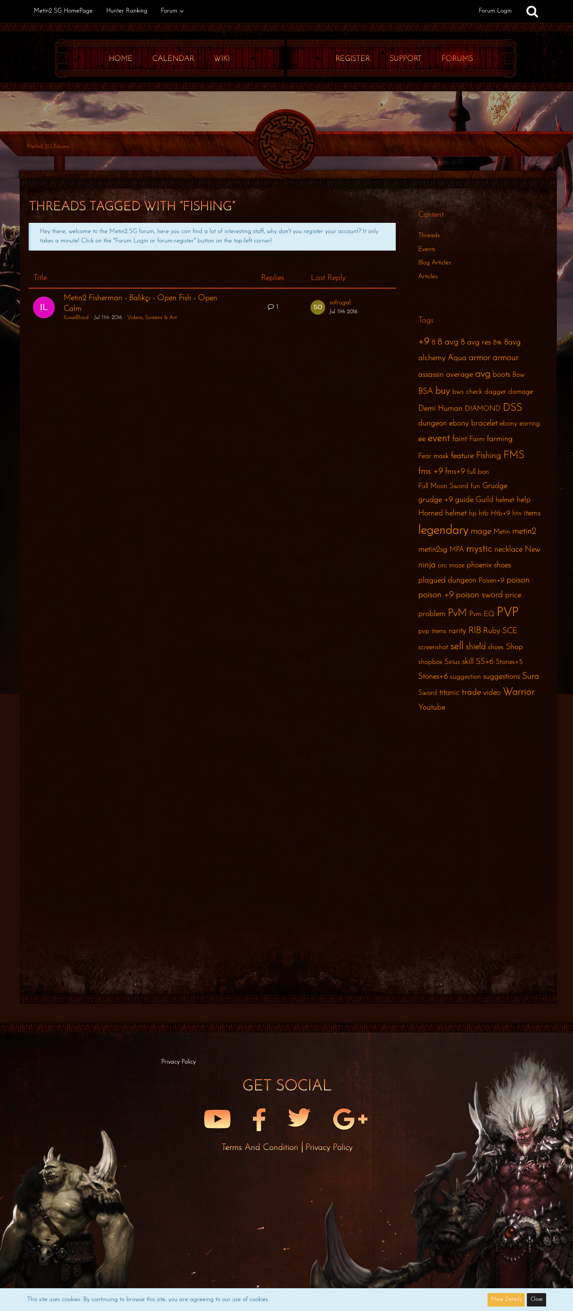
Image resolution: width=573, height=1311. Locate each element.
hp (472, 513)
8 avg (447, 342)
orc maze (451, 565)
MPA (456, 549)
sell (456, 647)
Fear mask (433, 456)
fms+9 (455, 472)
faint (459, 439)
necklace (508, 549)
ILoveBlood (76, 317)
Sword (427, 693)
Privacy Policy (328, 1147)
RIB (474, 630)
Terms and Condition (261, 1147)
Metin (501, 532)
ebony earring (520, 423)
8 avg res (476, 342)
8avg (512, 342)
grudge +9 (435, 500)
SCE (509, 631)
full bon (478, 472)
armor (479, 357)
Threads (429, 235)
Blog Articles (434, 263)
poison (518, 580)
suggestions (501, 677)
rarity (457, 631)
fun (475, 486)
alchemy (431, 358)
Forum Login (495, 11)
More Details (506, 1299)
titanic (449, 693)
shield (476, 647)
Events (426, 249)
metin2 (524, 531)
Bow (518, 375)
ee (421, 439)
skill (468, 662)
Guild (484, 500)
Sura (530, 676)
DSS (512, 408)
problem (431, 614)
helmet (505, 500)
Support (405, 59)
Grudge (494, 486)
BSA (425, 391)
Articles (427, 276)
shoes (496, 647)
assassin (431, 374)
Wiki (222, 59)
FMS (513, 456)
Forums (457, 59)
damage (520, 392)
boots (501, 374)
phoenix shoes (488, 565)
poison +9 (435, 595)
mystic (479, 549)
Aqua (457, 358)
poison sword (479, 595)
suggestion (465, 677)
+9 (423, 342)
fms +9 (430, 471)
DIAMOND (482, 409)
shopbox (430, 662)
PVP (507, 613)
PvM (457, 614)
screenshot (433, 647)
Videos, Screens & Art (152, 317)
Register (352, 59)
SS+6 (484, 662)
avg (482, 374)
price (513, 595)
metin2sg (432, 549)
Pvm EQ (481, 614)
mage (480, 531)
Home (121, 59)
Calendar (173, 59)
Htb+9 (500, 513)
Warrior (519, 692)
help (523, 500)
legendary (443, 530)
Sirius (452, 662)
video (491, 693)
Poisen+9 (491, 580)
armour (505, 357)
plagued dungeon (447, 580)
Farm (476, 439)
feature (462, 456)
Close (536, 1299)
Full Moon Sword (443, 486)
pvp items (432, 631)
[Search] (532, 11)
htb (483, 513)
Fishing (488, 455)
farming (500, 439)
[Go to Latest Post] (318, 307)
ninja (427, 565)
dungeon (432, 423)
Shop (514, 647)
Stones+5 (509, 662)
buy (442, 391)
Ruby (491, 631)
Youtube (431, 707)
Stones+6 (433, 677)
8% (497, 342)
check (474, 392)
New (532, 549)
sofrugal (340, 302)
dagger (495, 392)
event (439, 439)
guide (464, 500)
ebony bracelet (473, 423)
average (459, 374)
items (532, 513)
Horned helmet (442, 513)
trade (471, 692)
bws (458, 392)
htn (517, 513)
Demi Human (440, 408)
